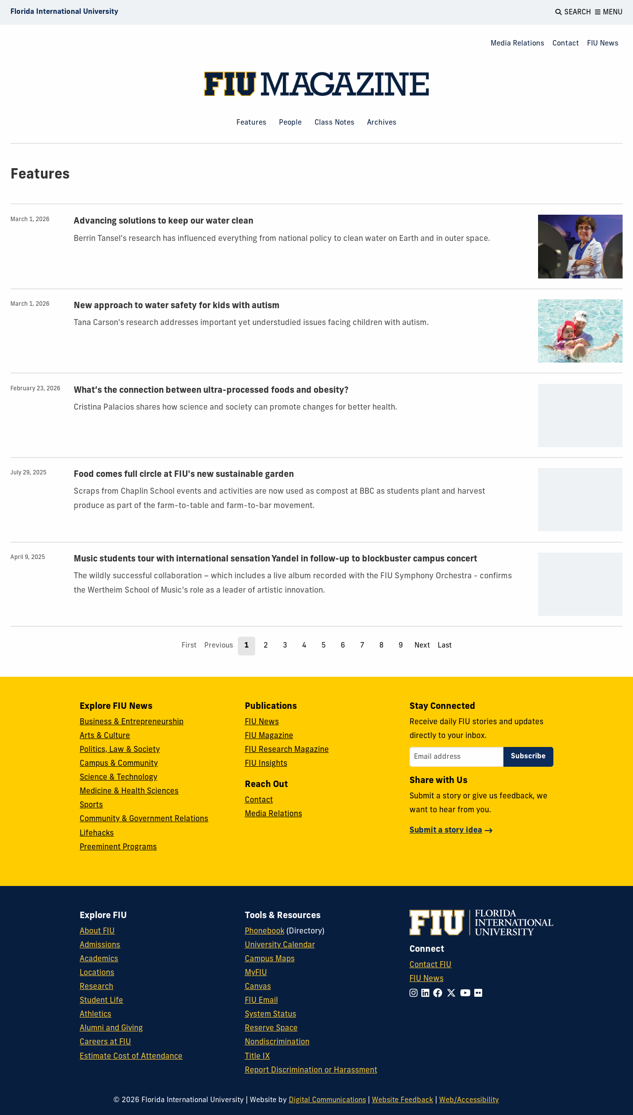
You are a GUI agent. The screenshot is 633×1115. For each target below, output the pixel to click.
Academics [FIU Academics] (99, 959)
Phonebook (264, 931)
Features (251, 123)
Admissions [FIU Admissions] (100, 945)
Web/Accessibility (469, 1100)
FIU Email (261, 1001)
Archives (382, 123)
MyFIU (256, 973)
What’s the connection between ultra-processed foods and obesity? (211, 390)
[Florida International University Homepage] (64, 12)
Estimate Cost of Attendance (131, 1057)
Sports (91, 805)
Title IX (257, 1057)
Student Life (101, 1001)
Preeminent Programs (118, 847)
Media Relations (517, 43)
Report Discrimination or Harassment (311, 1070)
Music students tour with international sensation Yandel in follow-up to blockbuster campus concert (275, 559)
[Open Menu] (609, 12)
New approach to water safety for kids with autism (176, 306)
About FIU (97, 931)
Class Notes (335, 123)
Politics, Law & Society (120, 750)
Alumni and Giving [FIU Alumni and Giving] (111, 1028)
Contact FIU (430, 965)
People (290, 123)
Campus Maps (270, 959)
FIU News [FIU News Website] (426, 979)
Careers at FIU (105, 1042)
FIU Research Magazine (287, 750)
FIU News (603, 43)
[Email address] (456, 757)
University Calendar (280, 945)
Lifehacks (97, 833)
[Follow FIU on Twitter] (453, 994)
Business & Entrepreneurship (131, 722)
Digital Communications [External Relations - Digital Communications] (327, 1100)
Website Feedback (402, 1100)
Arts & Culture (105, 736)
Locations (97, 973)
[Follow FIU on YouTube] (467, 994)
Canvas (258, 987)
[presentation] (580, 246)
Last (445, 646)
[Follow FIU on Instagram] (415, 994)
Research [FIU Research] (96, 987)
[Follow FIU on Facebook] (440, 994)
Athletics (95, 1015)
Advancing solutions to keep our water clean (163, 221)
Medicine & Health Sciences (129, 791)
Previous (218, 646)
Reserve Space (271, 1028)
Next (422, 646)
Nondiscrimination (277, 1042)
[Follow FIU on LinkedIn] (427, 994)
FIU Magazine (269, 736)
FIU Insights (266, 764)
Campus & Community (119, 764)
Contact (565, 43)
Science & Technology (118, 778)
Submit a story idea (445, 831)
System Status (270, 1015)
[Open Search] (573, 12)
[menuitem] (517, 44)
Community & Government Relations (144, 819)
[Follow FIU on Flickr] (480, 994)
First (188, 646)
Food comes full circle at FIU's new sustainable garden (184, 474)
